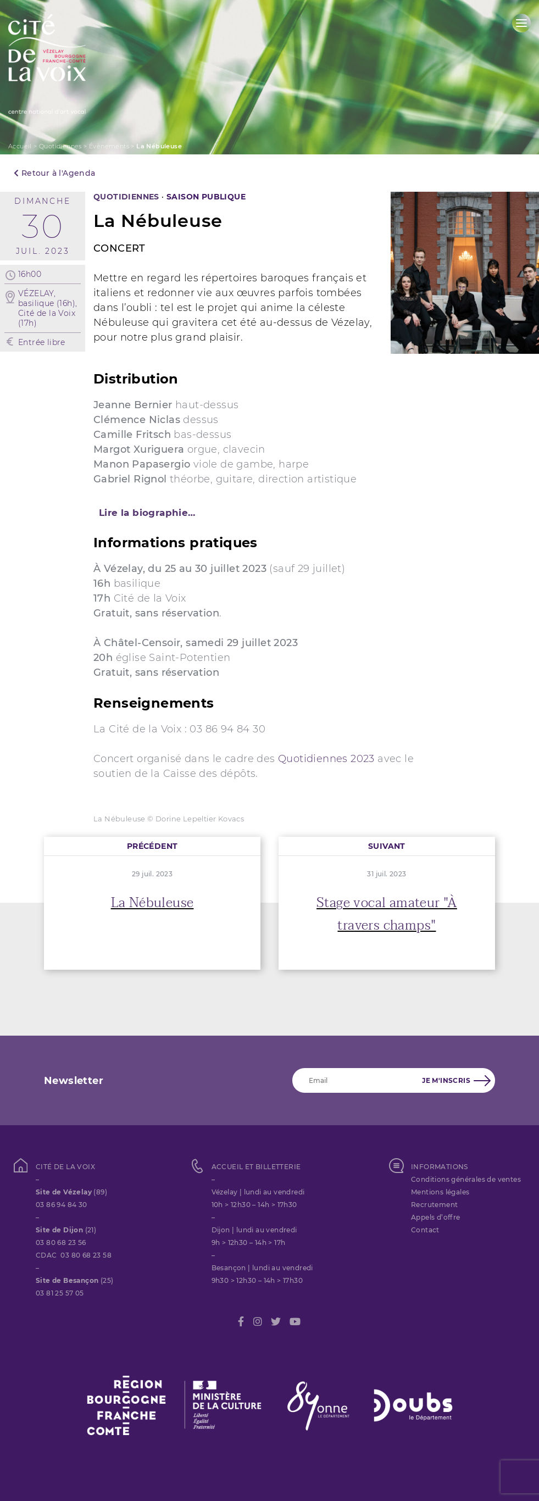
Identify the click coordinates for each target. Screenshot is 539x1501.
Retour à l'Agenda (55, 173)
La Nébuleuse (152, 903)
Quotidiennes (60, 146)
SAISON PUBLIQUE (206, 197)
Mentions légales (440, 1192)
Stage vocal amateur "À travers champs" (386, 914)
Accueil (20, 146)
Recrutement (434, 1204)
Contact (425, 1230)
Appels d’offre (435, 1217)
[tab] (269, 513)
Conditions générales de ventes (466, 1179)
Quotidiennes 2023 (326, 759)
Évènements (109, 146)
